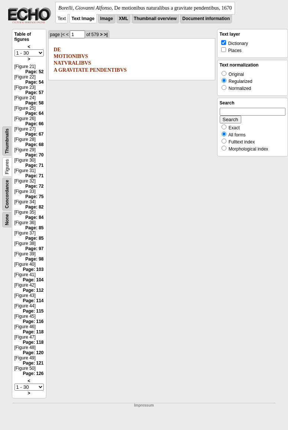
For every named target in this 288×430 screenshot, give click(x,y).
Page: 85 (34, 227)
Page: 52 (34, 71)
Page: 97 (34, 248)
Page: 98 (34, 259)
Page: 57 (34, 92)
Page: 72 (34, 186)
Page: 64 (34, 113)
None (7, 219)
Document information (206, 18)
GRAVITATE (73, 70)
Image (106, 18)
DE (57, 49)
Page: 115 (33, 311)
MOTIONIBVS (71, 56)
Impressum (144, 405)
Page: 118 (33, 331)
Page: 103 (33, 269)
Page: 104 (33, 279)
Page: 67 (34, 134)
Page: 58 (34, 103)
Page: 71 (34, 165)
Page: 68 (34, 144)
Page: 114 (33, 300)
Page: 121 (33, 363)
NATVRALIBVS (72, 63)
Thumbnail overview (155, 18)
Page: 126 (33, 373)
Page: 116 (33, 321)
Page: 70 (34, 155)
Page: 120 (33, 352)
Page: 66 (34, 123)
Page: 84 (34, 217)
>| (106, 34)
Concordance (7, 194)
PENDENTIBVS (108, 70)
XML (123, 18)
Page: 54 (34, 82)
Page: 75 (34, 196)
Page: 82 (34, 207)
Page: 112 (33, 290)
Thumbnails (7, 141)
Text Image (83, 18)
